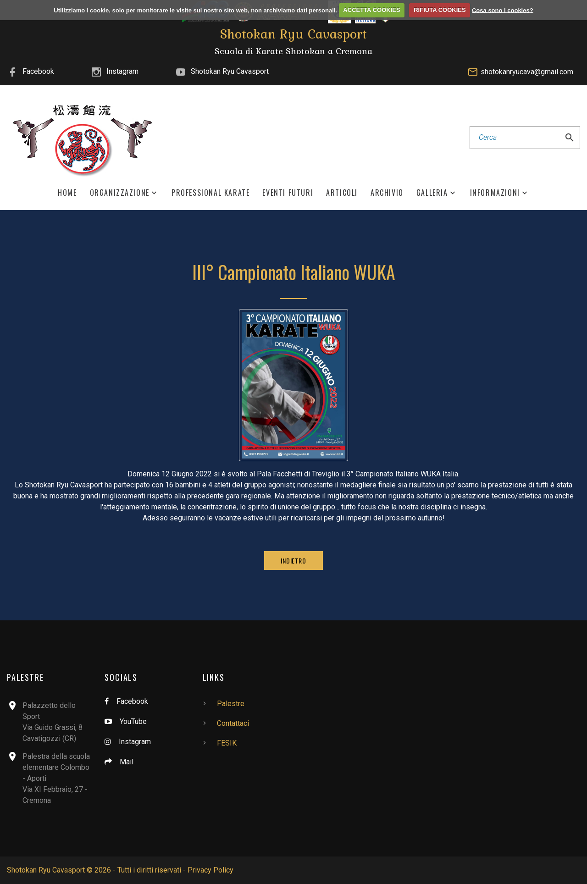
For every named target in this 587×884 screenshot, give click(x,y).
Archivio (387, 192)
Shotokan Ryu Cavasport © (50, 870)
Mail (126, 761)
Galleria (432, 192)
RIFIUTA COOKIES (439, 9)
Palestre (230, 703)
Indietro (293, 560)
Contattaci (233, 723)
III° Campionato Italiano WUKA (293, 272)
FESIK (227, 743)
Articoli (342, 192)
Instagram (122, 71)
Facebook (38, 71)
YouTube (133, 721)
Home (67, 192)
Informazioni (495, 192)
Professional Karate (210, 192)
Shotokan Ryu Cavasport (230, 71)
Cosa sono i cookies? (502, 9)
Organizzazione (120, 192)
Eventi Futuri (287, 192)
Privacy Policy (210, 870)
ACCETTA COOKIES (371, 9)
